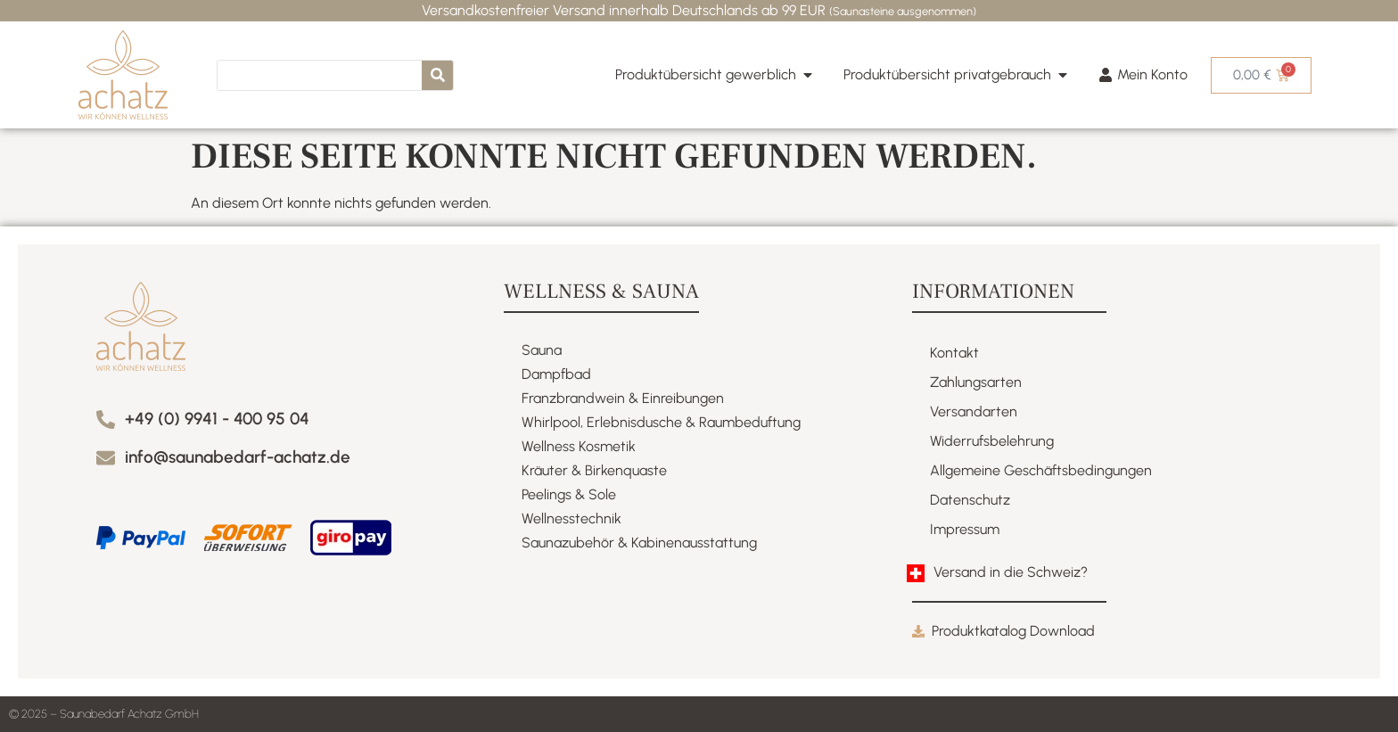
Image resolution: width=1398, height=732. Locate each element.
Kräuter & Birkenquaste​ (594, 470)
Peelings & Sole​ (569, 494)
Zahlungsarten (976, 382)
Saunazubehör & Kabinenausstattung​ (639, 542)
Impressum (964, 529)
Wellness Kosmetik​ (579, 446)
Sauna (542, 349)
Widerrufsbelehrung (992, 440)
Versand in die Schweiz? (1010, 571)
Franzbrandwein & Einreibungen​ (623, 398)
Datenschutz (970, 499)
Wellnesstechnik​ (571, 518)
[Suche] (437, 75)
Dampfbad (556, 374)
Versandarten (973, 411)
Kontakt (954, 352)
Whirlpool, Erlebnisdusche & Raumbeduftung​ (661, 422)
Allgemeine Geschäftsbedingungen (1041, 470)
